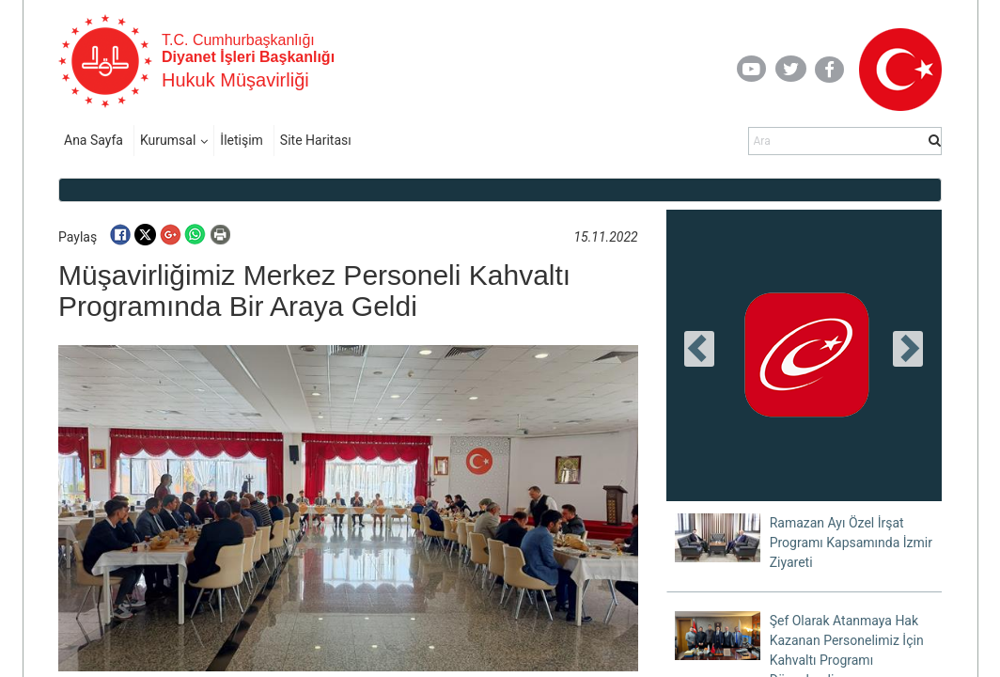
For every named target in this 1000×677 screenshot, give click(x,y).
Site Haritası (316, 140)
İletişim (241, 140)
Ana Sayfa (93, 140)
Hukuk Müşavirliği (235, 80)
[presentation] (699, 349)
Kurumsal (167, 140)
